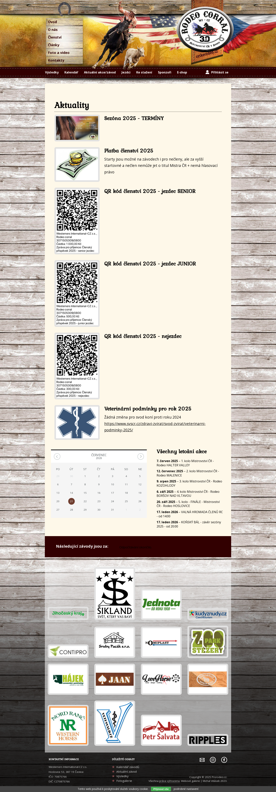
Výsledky (52, 72)
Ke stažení (144, 72)
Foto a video (59, 52)
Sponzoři (164, 72)
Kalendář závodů (127, 767)
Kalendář (71, 72)
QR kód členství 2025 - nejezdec (143, 336)
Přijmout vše (161, 789)
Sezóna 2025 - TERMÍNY (134, 118)
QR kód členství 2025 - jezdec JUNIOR (150, 264)
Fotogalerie (124, 781)
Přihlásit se (219, 72)
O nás (53, 29)
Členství (55, 37)
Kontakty (56, 60)
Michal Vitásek (211, 781)
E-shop (182, 72)
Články (53, 45)
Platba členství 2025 (128, 151)
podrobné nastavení (186, 789)
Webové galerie (190, 781)
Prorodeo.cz (219, 777)
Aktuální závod (126, 771)
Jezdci (126, 72)
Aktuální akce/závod (100, 72)
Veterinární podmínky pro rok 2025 (147, 409)
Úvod (52, 22)
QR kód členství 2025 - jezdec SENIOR (150, 191)
